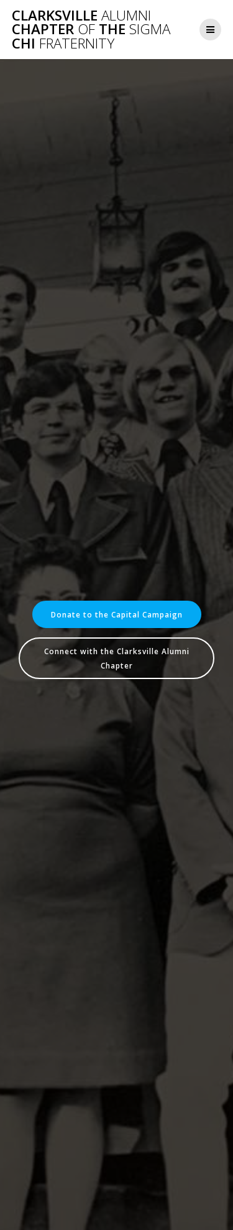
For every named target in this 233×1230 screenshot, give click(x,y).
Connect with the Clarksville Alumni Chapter (117, 658)
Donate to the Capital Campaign (117, 614)
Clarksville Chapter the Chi (91, 29)
